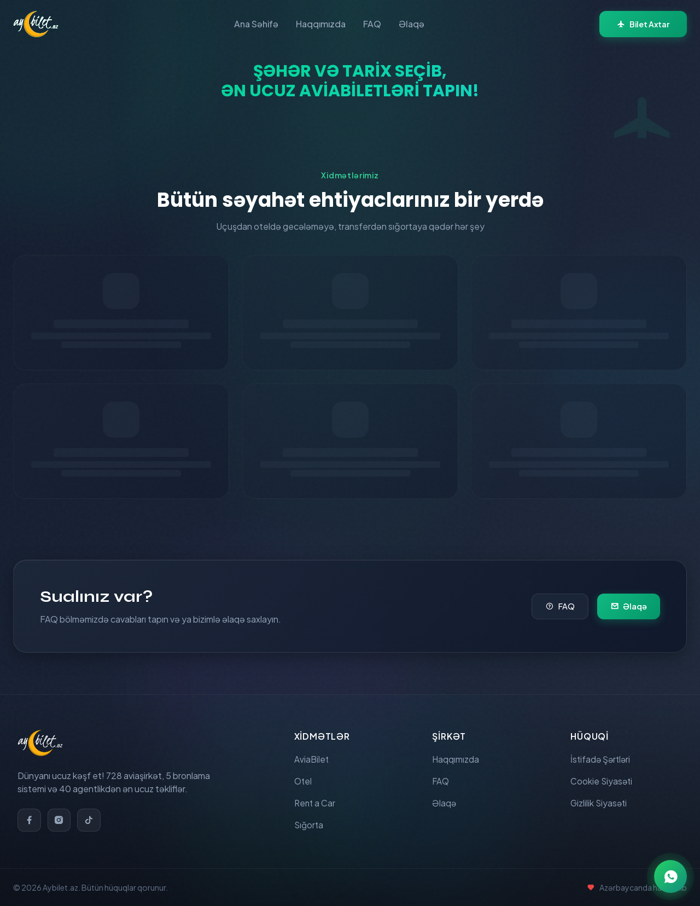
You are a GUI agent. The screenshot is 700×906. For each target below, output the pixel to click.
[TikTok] (91, 816)
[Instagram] (60, 816)
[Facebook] (30, 816)
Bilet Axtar (643, 24)
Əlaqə (411, 24)
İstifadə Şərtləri (601, 755)
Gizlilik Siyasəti (599, 801)
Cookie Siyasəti (602, 778)
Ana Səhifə (256, 24)
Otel (303, 778)
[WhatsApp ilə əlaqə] (670, 876)
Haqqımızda (321, 24)
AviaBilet (312, 755)
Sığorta (309, 824)
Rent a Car (315, 801)
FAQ (372, 24)
